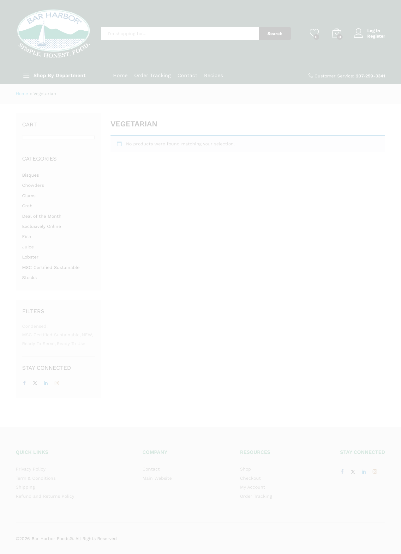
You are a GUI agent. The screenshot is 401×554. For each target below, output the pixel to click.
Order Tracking (152, 75)
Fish (26, 236)
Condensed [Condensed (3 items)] (34, 326)
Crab (27, 205)
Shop (245, 469)
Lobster (30, 256)
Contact (187, 75)
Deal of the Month (42, 216)
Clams (28, 195)
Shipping (25, 487)
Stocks (29, 277)
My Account (252, 487)
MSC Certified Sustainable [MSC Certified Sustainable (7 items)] (51, 334)
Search (275, 33)
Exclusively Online (41, 226)
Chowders (33, 185)
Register (376, 36)
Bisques (30, 175)
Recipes (213, 75)
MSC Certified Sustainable (51, 267)
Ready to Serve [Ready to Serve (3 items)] (38, 343)
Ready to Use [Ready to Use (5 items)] (71, 343)
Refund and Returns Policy (45, 496)
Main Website (157, 478)
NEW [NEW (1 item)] (87, 334)
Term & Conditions (36, 478)
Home (120, 75)
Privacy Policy (30, 469)
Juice (28, 246)
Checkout (250, 478)
